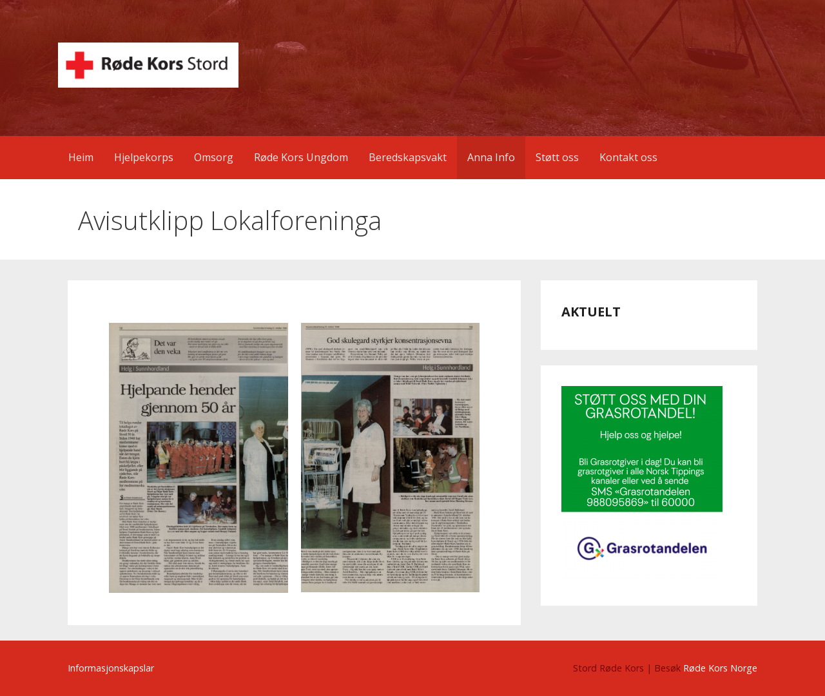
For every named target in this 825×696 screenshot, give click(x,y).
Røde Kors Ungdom (301, 157)
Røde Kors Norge (720, 668)
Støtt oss (557, 157)
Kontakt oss (628, 157)
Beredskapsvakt (408, 157)
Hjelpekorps (143, 157)
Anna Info (491, 157)
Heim (80, 157)
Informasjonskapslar (111, 668)
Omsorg (213, 157)
